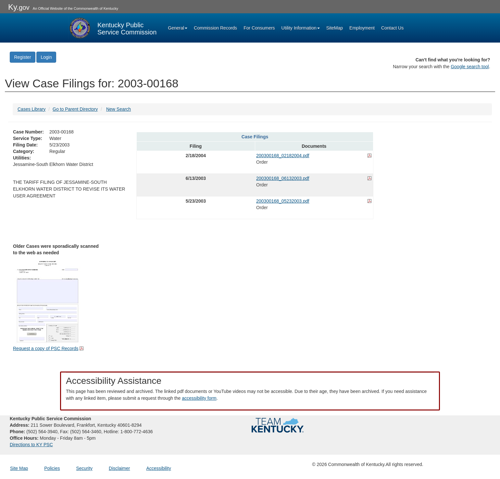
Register (22, 57)
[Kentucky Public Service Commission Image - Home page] (112, 28)
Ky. (19, 7)
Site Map (19, 468)
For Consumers (259, 28)
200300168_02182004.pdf (282, 155)
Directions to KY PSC (31, 444)
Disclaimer (119, 468)
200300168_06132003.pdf (282, 178)
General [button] (177, 28)
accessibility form (199, 398)
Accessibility (158, 468)
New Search (118, 109)
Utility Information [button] (300, 28)
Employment (362, 28)
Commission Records (215, 28)
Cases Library (31, 109)
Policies (52, 468)
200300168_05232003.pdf (282, 201)
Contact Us (392, 28)
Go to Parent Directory (75, 109)
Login (46, 57)
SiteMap (334, 28)
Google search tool (470, 66)
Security (84, 468)
